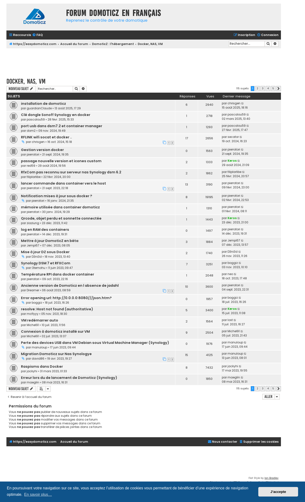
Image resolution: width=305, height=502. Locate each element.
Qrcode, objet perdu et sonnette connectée (61, 218)
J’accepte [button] (278, 492)
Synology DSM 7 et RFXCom (45, 263)
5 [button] (273, 88)
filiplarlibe (34, 177)
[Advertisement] (143, 61)
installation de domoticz (43, 103)
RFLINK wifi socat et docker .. (46, 137)
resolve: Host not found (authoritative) (57, 309)
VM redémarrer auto (39, 320)
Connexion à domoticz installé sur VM (55, 331)
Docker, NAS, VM (26, 81)
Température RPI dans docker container (57, 274)
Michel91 (33, 325)
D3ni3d (37, 257)
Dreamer (33, 290)
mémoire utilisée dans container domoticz (60, 207)
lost (230, 320)
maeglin (33, 382)
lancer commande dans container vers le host (63, 183)
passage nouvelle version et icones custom (61, 161)
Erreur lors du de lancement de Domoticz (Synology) (69, 377)
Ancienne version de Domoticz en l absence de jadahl (70, 285)
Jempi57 (33, 245)
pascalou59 (36, 119)
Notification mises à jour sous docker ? (56, 196)
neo (230, 274)
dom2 (31, 131)
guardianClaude (39, 108)
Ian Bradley (271, 478)
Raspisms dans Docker (42, 366)
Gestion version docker (42, 149)
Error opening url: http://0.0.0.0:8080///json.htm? (66, 298)
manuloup (39, 347)
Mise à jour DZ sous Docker (45, 252)
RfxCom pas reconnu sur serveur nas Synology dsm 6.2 (71, 172)
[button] (278, 88)
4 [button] (268, 88)
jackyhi (32, 371)
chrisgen (234, 103)
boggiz (233, 263)
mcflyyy (32, 314)
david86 (38, 358)
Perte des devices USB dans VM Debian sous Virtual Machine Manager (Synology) (95, 342)
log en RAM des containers (45, 229)
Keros (232, 161)
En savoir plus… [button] (38, 494)
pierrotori (33, 154)
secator (233, 137)
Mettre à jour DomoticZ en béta (49, 240)
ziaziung (33, 223)
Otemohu (38, 268)
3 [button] (263, 88)
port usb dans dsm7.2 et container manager (61, 126)
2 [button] (257, 88)
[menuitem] (37, 35)
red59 (31, 166)
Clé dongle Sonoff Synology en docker (55, 114)
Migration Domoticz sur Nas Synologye (56, 353)
